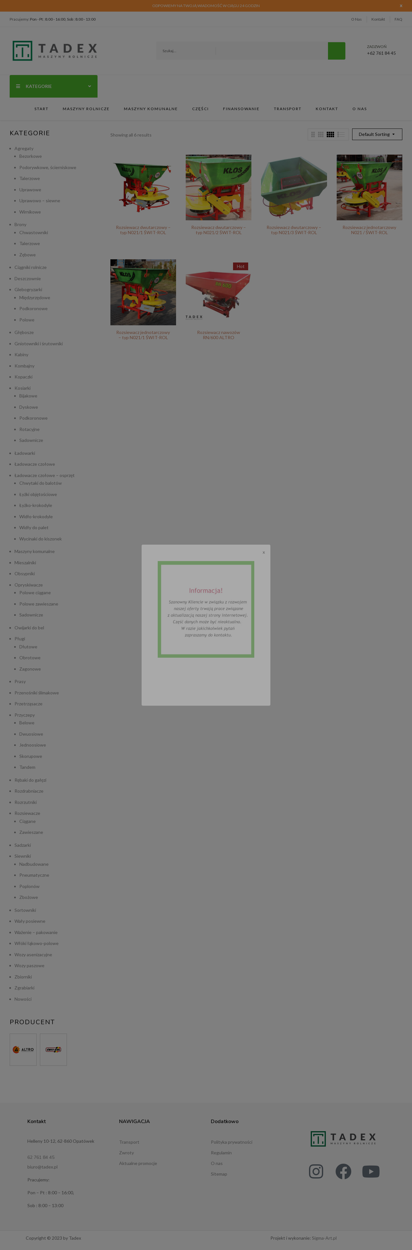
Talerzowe (29, 178)
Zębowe (27, 254)
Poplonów (29, 886)
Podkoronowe (33, 308)
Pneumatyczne (34, 875)
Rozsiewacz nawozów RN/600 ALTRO (218, 334)
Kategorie (53, 86)
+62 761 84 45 (381, 50)
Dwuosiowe (31, 734)
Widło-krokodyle (36, 516)
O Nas (356, 19)
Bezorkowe (30, 156)
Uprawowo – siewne (39, 200)
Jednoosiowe (32, 745)
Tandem (27, 767)
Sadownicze (31, 440)
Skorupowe (30, 756)
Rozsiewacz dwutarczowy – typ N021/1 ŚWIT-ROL (143, 229)
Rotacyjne (29, 429)
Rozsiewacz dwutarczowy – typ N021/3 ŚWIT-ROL (294, 229)
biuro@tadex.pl (42, 1166)
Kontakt (378, 19)
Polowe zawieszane (38, 603)
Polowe (26, 319)
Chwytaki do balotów (40, 483)
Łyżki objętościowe (38, 494)
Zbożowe (28, 897)
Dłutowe (28, 646)
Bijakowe (28, 395)
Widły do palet (34, 527)
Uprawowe (30, 189)
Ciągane (27, 821)
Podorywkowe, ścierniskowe (47, 167)
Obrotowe (30, 657)
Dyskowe (28, 407)
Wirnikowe (30, 212)
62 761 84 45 (40, 1157)
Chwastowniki (33, 232)
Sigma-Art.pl (324, 1238)
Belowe (26, 722)
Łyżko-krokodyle (35, 505)
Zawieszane (31, 832)
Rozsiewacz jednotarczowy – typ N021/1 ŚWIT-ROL (143, 334)
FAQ (398, 19)
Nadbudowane (34, 864)
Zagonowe (30, 669)
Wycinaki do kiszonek (40, 538)
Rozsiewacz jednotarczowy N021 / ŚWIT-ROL (369, 229)
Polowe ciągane (35, 592)
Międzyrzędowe (34, 297)
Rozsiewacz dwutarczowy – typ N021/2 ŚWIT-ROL (218, 229)
